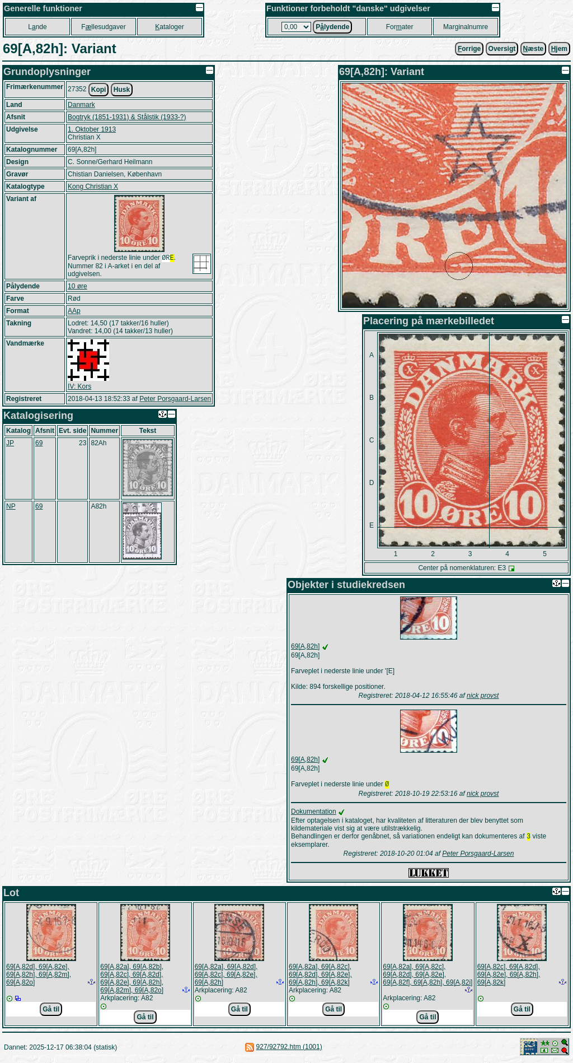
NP (11, 507)
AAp (74, 312)
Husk (122, 90)
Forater (400, 27)
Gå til (51, 1011)
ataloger (169, 27)
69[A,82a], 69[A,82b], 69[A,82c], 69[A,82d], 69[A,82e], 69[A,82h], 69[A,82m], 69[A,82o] (131, 980)
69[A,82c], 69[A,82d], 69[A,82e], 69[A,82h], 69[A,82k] (509, 977)
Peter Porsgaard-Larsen (175, 400)
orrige (469, 49)
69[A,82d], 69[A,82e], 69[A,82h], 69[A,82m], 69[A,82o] (38, 977)
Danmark (81, 105)
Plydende (332, 27)
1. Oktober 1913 (92, 129)
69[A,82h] (305, 646)
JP (10, 444)
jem (559, 49)
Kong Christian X (93, 186)
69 (39, 444)
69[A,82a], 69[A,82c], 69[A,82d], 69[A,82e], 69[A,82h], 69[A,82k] (320, 977)
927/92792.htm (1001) (289, 1049)
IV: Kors (79, 387)
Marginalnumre (465, 27)
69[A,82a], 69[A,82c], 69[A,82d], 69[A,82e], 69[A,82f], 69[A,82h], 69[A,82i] (427, 977)
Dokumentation (313, 813)
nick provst (483, 696)
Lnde (37, 27)
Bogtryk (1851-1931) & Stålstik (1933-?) (127, 117)
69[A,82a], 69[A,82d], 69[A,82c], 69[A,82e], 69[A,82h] (226, 977)
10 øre (77, 287)
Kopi (98, 90)
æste (533, 49)
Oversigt (502, 49)
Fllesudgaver (103, 27)
